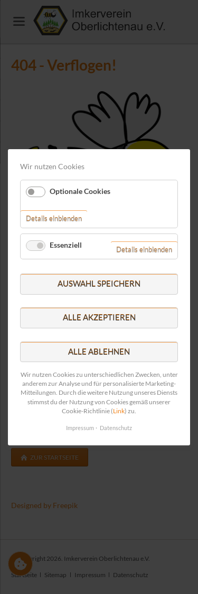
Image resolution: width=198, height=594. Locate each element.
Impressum (80, 427)
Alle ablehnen (99, 351)
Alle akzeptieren (99, 317)
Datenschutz (116, 427)
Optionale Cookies (80, 190)
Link (119, 410)
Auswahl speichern (99, 283)
